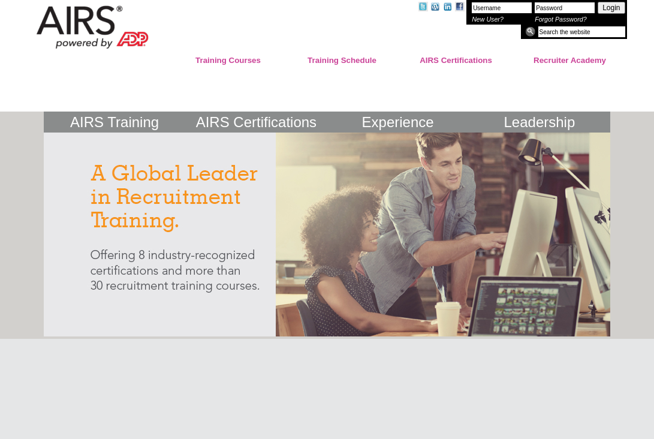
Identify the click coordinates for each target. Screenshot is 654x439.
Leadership (539, 120)
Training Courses (228, 60)
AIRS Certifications (456, 60)
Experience (398, 120)
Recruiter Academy (570, 60)
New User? (488, 19)
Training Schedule (342, 60)
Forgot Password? (560, 19)
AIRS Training (114, 120)
